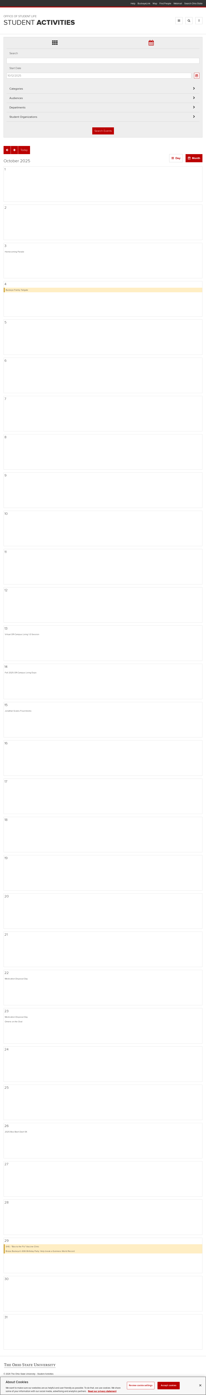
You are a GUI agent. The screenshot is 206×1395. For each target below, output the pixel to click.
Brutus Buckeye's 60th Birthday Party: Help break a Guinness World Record (40, 1251)
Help (133, 3)
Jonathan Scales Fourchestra (18, 711)
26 (6, 1126)
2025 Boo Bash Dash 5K (16, 1132)
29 (6, 1241)
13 (5, 628)
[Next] (14, 150)
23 (6, 1011)
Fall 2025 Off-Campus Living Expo (20, 672)
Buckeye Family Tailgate (17, 290)
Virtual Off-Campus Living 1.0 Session (22, 634)
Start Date (15, 68)
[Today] (24, 150)
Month (196, 158)
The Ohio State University (11, 3)
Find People (165, 3)
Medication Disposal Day (16, 978)
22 (6, 973)
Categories (16, 89)
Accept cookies (168, 1389)
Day (177, 158)
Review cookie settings (141, 1389)
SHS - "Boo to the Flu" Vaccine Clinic (22, 1246)
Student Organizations (23, 117)
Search (13, 53)
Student (39, 22)
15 (6, 705)
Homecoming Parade (14, 251)
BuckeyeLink (144, 3)
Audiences (16, 98)
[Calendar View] (196, 75)
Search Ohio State (193, 3)
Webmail (177, 3)
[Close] (200, 1390)
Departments (17, 107)
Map (155, 3)
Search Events (103, 131)
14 (5, 667)
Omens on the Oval (13, 1021)
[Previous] (7, 150)
